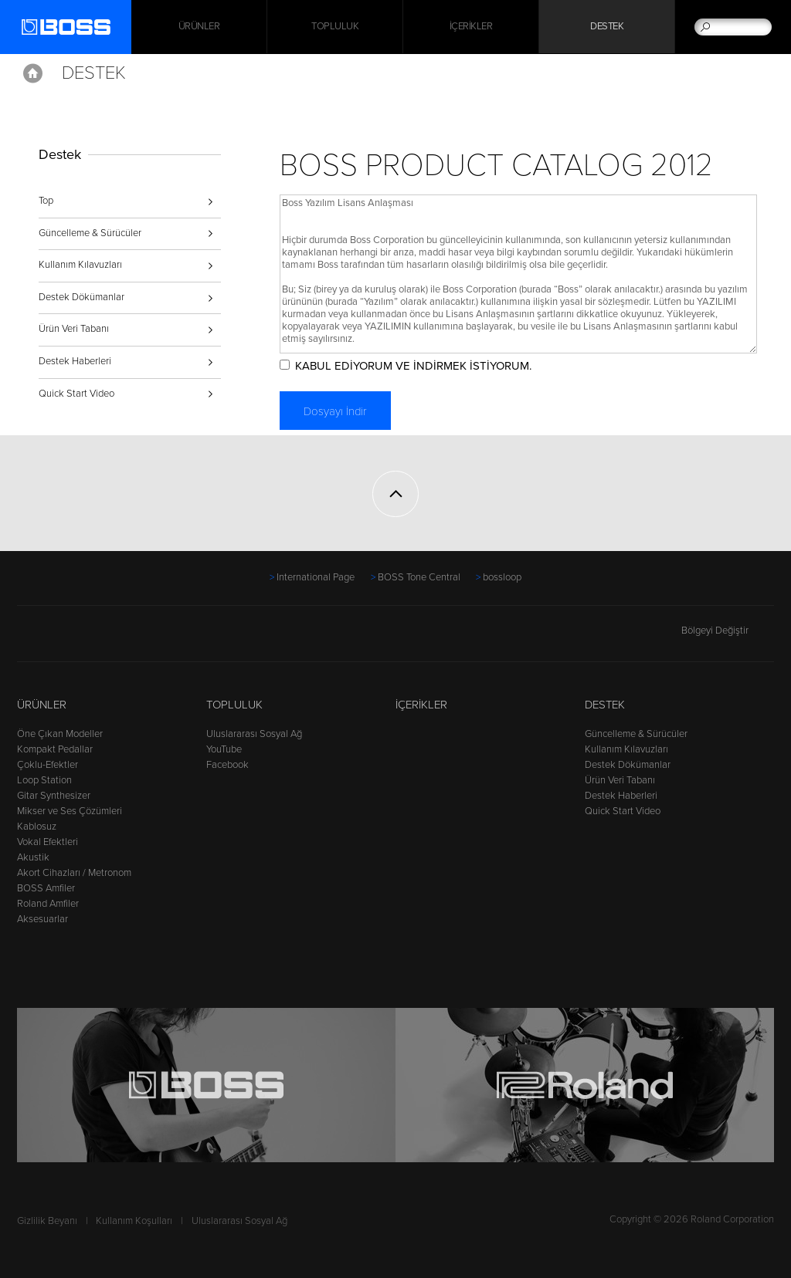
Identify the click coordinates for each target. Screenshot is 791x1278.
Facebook (227, 765)
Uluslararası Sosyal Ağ (254, 734)
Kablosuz (36, 826)
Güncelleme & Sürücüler (90, 233)
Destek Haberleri (75, 361)
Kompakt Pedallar (55, 749)
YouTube (224, 749)
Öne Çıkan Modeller (60, 734)
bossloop (502, 577)
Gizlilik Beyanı (47, 1221)
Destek (606, 27)
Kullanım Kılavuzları (80, 265)
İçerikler (471, 27)
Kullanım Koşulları (134, 1221)
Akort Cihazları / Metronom (74, 873)
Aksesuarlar (42, 919)
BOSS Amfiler (46, 888)
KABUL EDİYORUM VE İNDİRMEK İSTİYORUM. (416, 366)
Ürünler (41, 705)
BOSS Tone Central (419, 577)
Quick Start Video (76, 393)
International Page (316, 577)
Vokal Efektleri (47, 842)
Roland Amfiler (48, 904)
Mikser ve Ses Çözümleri (69, 811)
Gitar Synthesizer (53, 795)
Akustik (33, 857)
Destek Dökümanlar (81, 297)
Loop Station (44, 780)
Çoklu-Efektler (47, 765)
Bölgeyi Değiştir (727, 630)
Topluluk (334, 27)
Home (32, 73)
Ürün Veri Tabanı (74, 329)
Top (46, 200)
